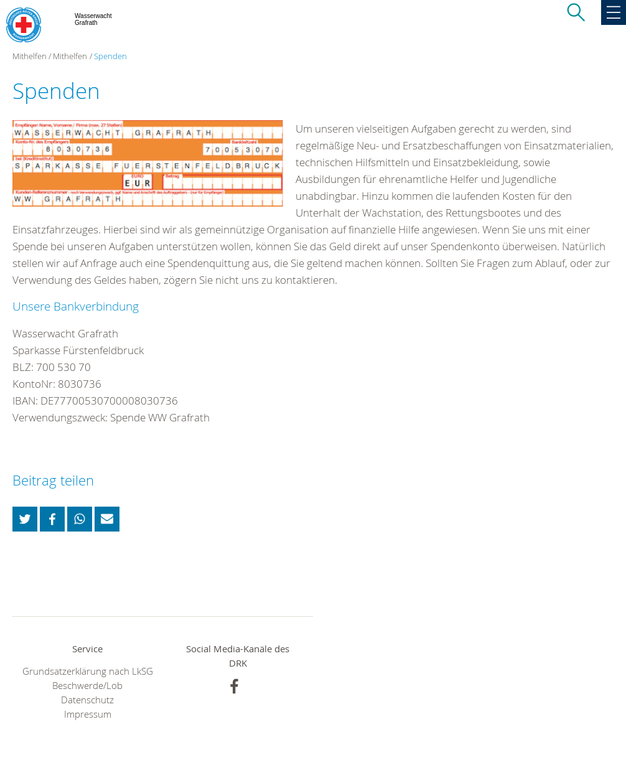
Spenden (110, 56)
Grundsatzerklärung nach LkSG (87, 671)
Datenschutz (87, 700)
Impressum (87, 714)
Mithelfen (70, 56)
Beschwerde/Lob (87, 685)
